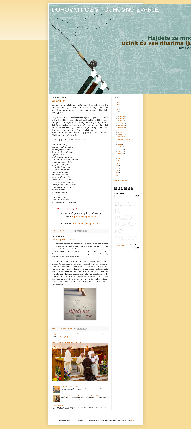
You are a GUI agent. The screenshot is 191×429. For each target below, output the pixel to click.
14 (117, 114)
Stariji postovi (104, 334)
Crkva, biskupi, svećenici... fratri (69, 386)
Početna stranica (80, 334)
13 (117, 163)
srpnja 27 (120, 142)
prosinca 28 (121, 116)
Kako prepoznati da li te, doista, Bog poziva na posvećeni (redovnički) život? (81, 396)
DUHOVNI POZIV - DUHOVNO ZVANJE (105, 9)
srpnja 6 (120, 144)
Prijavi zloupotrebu (120, 180)
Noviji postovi (55, 334)
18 (117, 104)
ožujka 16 (120, 153)
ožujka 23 (120, 151)
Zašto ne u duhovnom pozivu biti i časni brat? (67, 342)
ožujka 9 (120, 156)
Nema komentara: (67, 230)
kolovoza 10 (121, 134)
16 (117, 109)
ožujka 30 (120, 149)
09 (117, 173)
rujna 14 (120, 130)
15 (117, 111)
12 (117, 166)
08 (117, 175)
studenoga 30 (121, 123)
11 (117, 168)
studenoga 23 (121, 125)
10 (117, 170)
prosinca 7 (121, 120)
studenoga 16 (121, 127)
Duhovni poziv (58, 101)
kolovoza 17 (121, 132)
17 (117, 107)
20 (117, 100)
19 (117, 102)
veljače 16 (120, 160)
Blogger (133, 420)
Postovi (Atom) (64, 337)
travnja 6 (120, 146)
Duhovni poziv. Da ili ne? (64, 239)
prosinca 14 (121, 118)
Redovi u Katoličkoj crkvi (59, 405)
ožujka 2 (120, 158)
